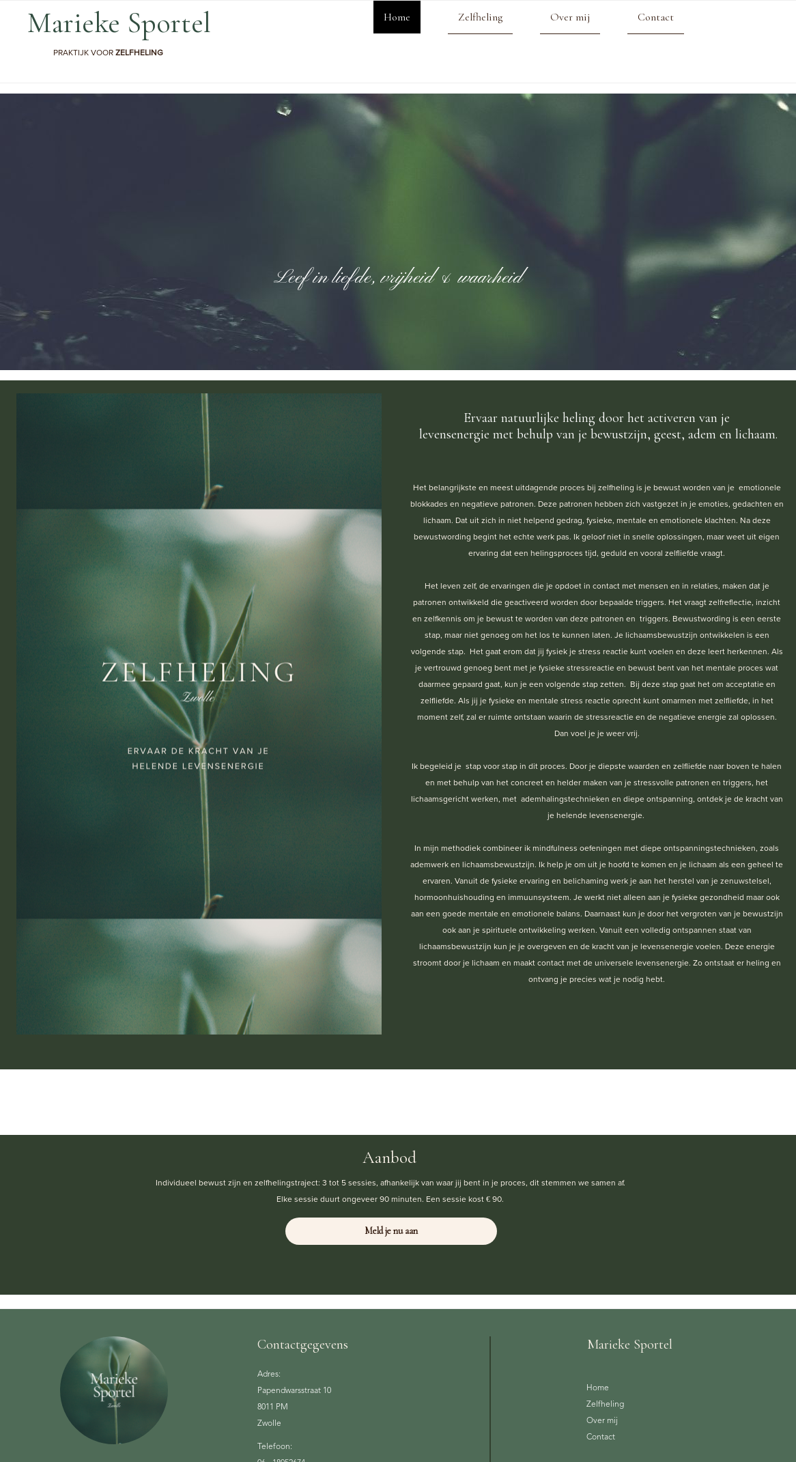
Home (397, 17)
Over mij (570, 17)
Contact (656, 17)
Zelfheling (480, 17)
